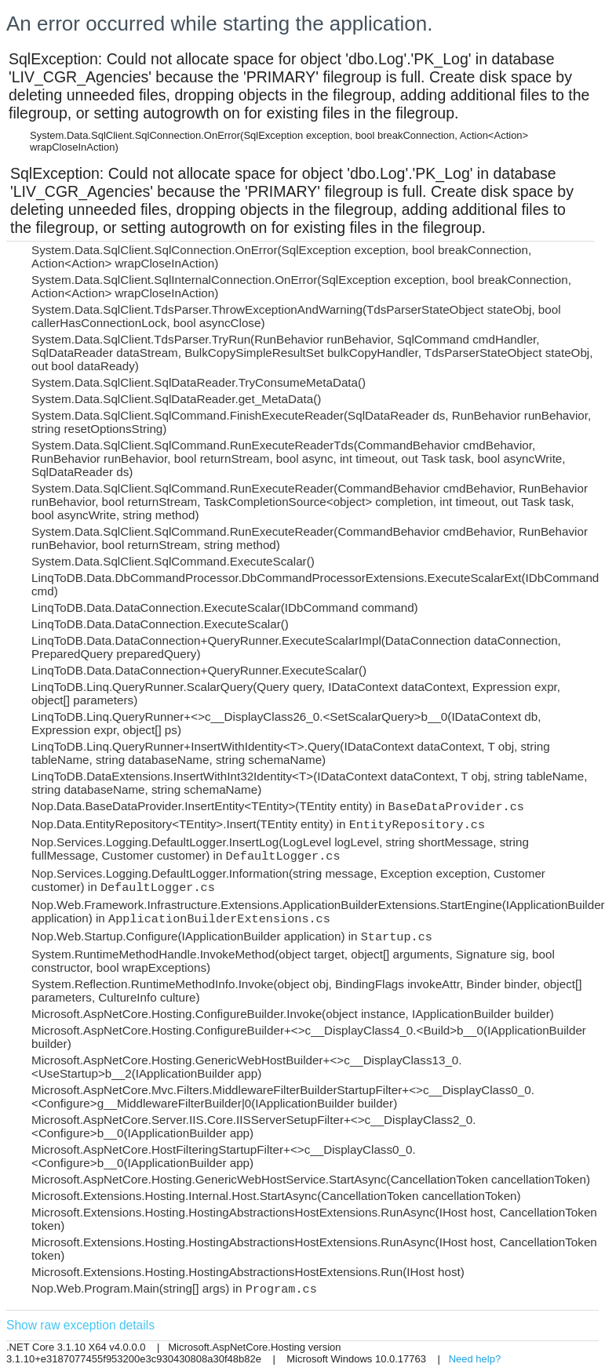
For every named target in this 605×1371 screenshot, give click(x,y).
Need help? (475, 1359)
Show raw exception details (80, 1325)
